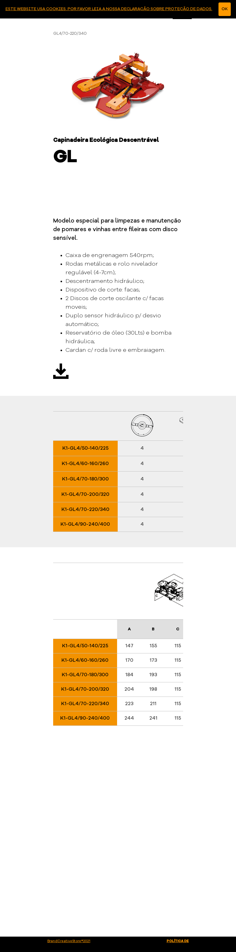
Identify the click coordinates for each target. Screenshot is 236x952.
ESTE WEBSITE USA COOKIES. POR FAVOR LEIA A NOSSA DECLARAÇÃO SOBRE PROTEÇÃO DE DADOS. (109, 9)
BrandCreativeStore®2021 (68, 941)
